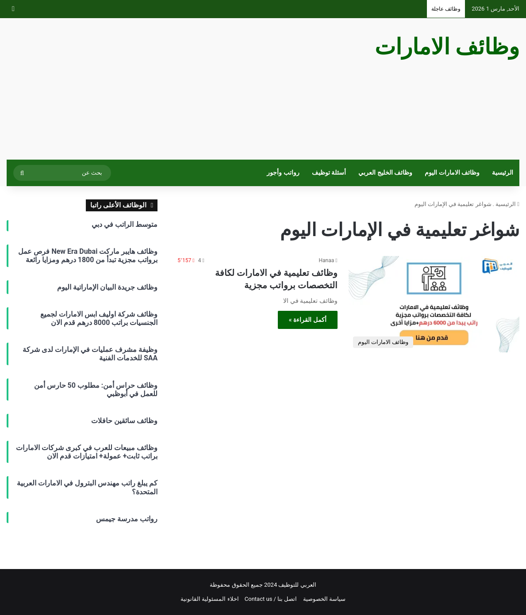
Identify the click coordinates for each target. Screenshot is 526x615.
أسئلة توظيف (329, 172)
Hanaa (326, 260)
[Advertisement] (175, 89)
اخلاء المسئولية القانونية (209, 599)
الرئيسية (502, 172)
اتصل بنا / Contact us (271, 599)
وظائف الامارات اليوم (452, 172)
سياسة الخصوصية (324, 599)
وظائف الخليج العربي (385, 172)
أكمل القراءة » (307, 319)
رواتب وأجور (283, 172)
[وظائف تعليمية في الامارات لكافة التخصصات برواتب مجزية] (434, 304)
